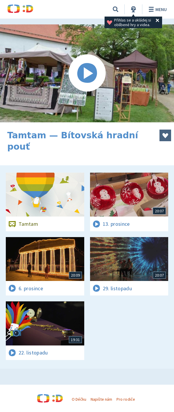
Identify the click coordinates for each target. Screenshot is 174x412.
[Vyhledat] (115, 9)
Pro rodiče (125, 399)
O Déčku (79, 399)
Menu (157, 9)
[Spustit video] (87, 73)
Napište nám (101, 399)
